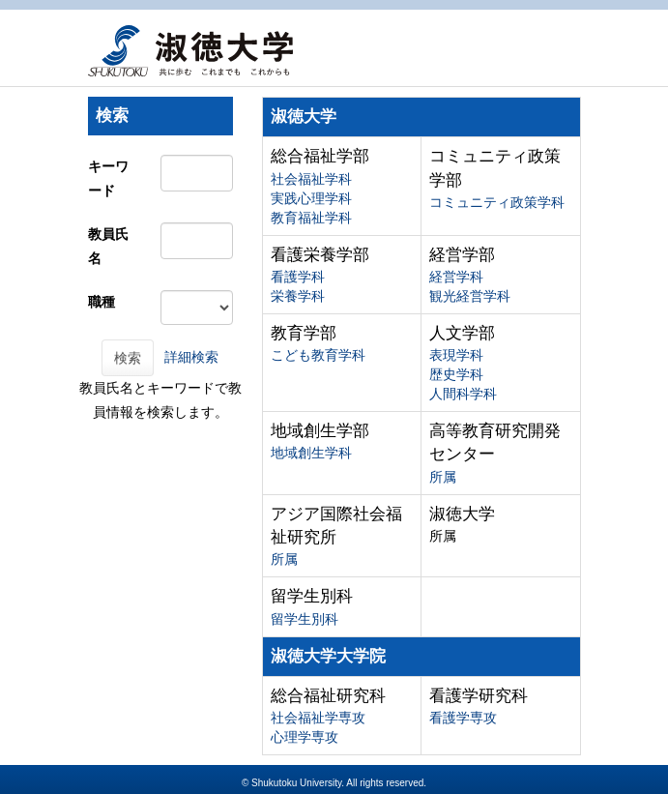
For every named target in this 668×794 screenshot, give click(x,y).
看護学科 (298, 276)
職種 (101, 301)
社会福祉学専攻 (318, 717)
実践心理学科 (311, 198)
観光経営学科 (469, 296)
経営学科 (456, 276)
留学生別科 (304, 619)
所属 (442, 477)
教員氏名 (108, 246)
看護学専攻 (463, 717)
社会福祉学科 (311, 179)
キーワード (108, 178)
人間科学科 (463, 393)
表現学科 (456, 355)
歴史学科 (456, 374)
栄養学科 (298, 296)
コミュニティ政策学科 (497, 202)
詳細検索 (191, 357)
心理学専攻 (304, 737)
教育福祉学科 (311, 217)
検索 (127, 358)
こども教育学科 (318, 355)
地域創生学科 (311, 452)
